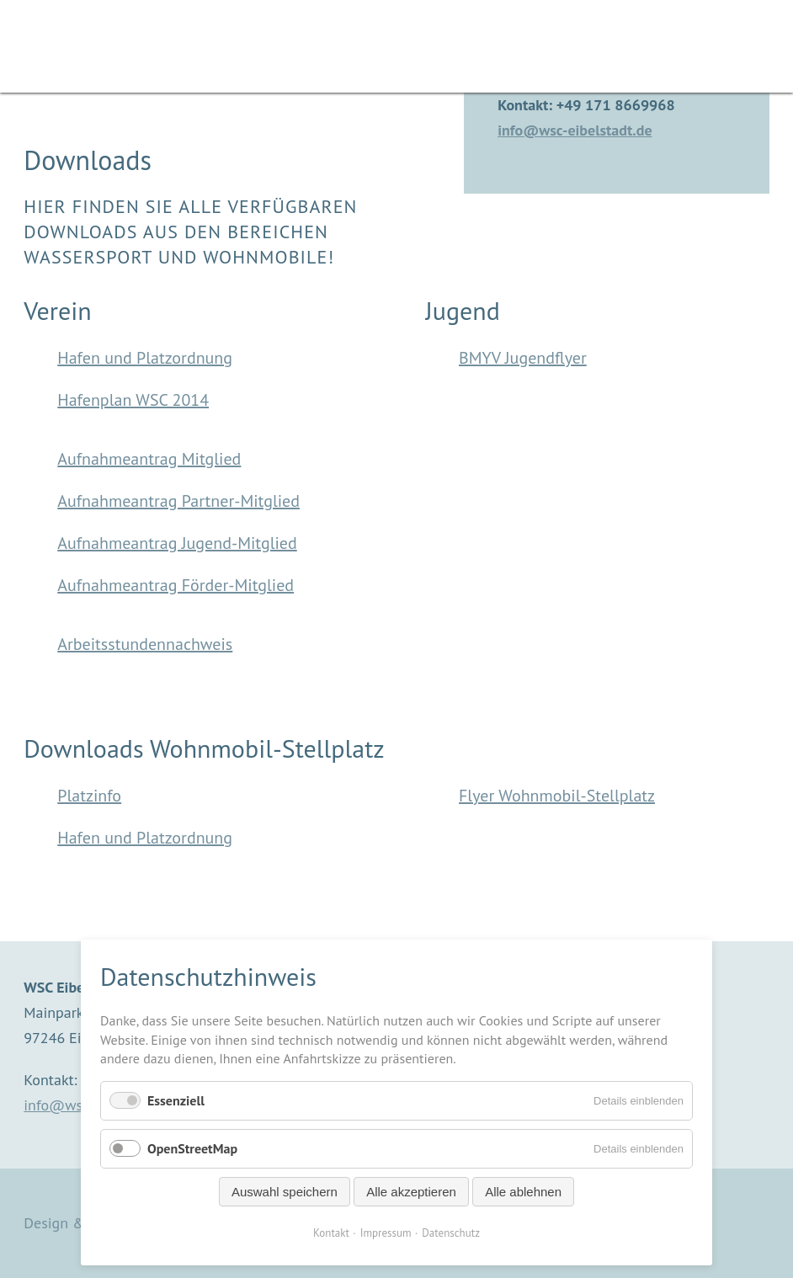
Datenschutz (451, 1233)
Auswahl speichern (285, 1192)
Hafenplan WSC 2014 (133, 400)
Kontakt (331, 1233)
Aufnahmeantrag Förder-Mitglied (175, 585)
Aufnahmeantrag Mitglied (149, 459)
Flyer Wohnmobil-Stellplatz (557, 796)
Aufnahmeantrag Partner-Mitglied (178, 501)
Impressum (386, 1233)
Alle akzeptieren (411, 1192)
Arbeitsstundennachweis (144, 644)
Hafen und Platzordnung (144, 358)
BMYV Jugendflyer (523, 358)
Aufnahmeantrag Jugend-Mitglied (177, 543)
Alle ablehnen (523, 1192)
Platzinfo (89, 796)
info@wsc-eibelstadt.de (575, 130)
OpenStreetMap (192, 1148)
